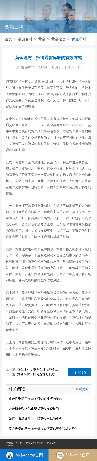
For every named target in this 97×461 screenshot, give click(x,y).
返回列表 (80, 372)
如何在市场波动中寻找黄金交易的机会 (35, 418)
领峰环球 (19, 443)
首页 (8, 39)
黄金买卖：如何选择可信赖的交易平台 (39, 374)
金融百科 (25, 39)
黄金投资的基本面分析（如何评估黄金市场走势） (43, 428)
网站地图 (9, 445)
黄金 (41, 39)
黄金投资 (58, 39)
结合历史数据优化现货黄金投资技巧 (34, 408)
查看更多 (82, 389)
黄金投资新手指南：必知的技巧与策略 (35, 398)
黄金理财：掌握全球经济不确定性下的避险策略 (39, 369)
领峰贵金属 (29, 443)
